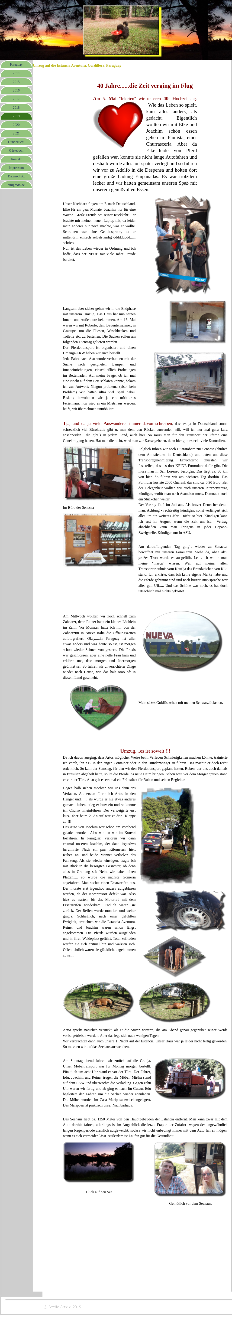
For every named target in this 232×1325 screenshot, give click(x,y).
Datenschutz (16, 176)
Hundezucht (16, 142)
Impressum (16, 168)
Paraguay (16, 64)
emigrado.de (16, 185)
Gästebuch (16, 150)
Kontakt (16, 159)
